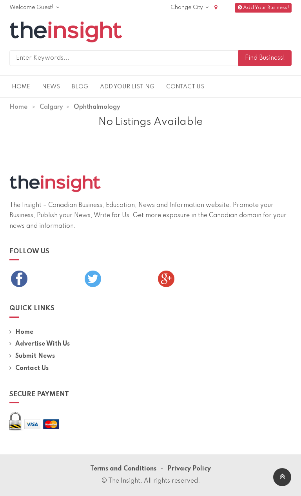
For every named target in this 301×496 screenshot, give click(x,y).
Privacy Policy (189, 469)
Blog (80, 87)
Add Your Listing (127, 87)
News (51, 87)
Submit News (32, 356)
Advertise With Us (39, 344)
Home (21, 87)
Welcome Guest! (34, 7)
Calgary (51, 107)
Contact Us (185, 87)
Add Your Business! (263, 7)
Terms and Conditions (123, 469)
